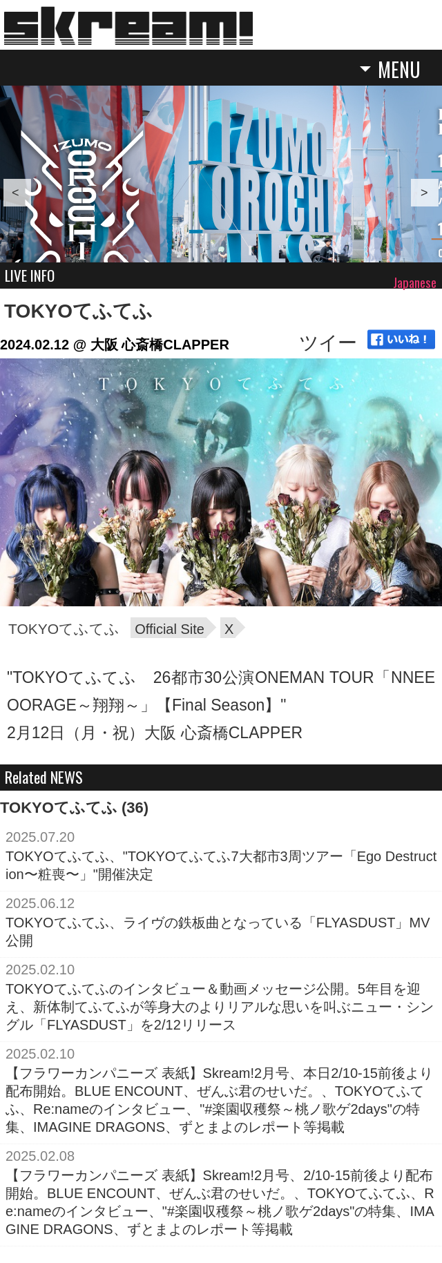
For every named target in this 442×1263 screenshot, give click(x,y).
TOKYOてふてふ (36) (74, 807)
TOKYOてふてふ (78, 311)
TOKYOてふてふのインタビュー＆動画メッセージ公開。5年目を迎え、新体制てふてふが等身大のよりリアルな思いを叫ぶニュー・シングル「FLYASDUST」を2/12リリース (220, 1006)
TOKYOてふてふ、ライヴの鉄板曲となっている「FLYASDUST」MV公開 (218, 931)
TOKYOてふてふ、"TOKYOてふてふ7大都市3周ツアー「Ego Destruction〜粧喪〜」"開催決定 (221, 865)
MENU (399, 70)
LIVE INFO (30, 275)
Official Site (169, 629)
